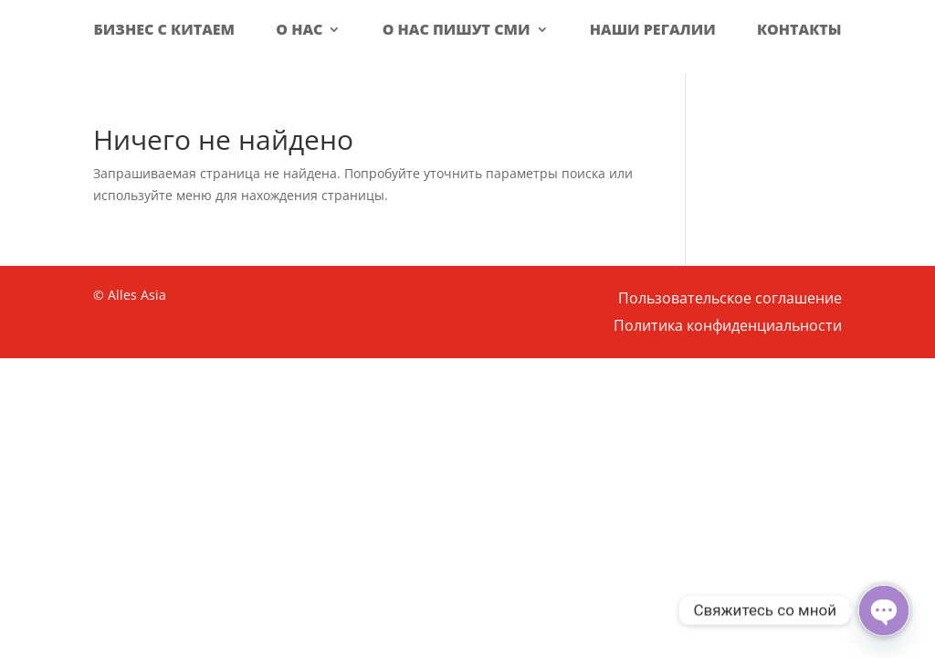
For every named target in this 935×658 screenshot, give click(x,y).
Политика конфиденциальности (728, 327)
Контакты (799, 29)
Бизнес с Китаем (164, 29)
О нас (299, 29)
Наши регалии (653, 29)
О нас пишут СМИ (457, 29)
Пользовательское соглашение (730, 300)
